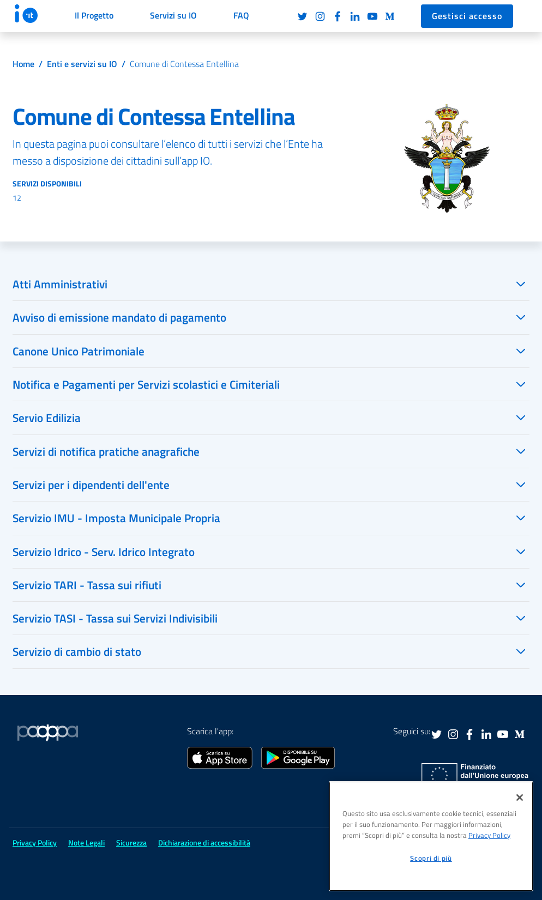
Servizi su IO (173, 15)
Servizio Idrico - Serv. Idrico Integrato (104, 551)
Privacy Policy (35, 842)
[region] (431, 836)
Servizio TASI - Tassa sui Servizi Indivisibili (115, 618)
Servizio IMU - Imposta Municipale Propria (116, 518)
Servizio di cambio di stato (77, 651)
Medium (390, 16)
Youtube (372, 16)
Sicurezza (131, 842)
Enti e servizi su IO (82, 63)
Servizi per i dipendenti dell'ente (91, 484)
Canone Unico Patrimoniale (78, 351)
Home (23, 63)
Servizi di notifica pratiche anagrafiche (106, 451)
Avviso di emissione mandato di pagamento (119, 317)
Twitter (302, 16)
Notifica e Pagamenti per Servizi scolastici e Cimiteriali (146, 384)
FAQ (241, 15)
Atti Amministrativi (60, 284)
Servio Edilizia (47, 417)
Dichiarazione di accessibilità (204, 842)
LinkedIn (355, 16)
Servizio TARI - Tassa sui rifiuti (87, 585)
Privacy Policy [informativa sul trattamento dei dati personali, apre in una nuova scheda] (489, 835)
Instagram (320, 16)
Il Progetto (94, 15)
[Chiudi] (520, 798)
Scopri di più (431, 858)
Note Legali (86, 842)
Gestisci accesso (467, 15)
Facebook (337, 16)
